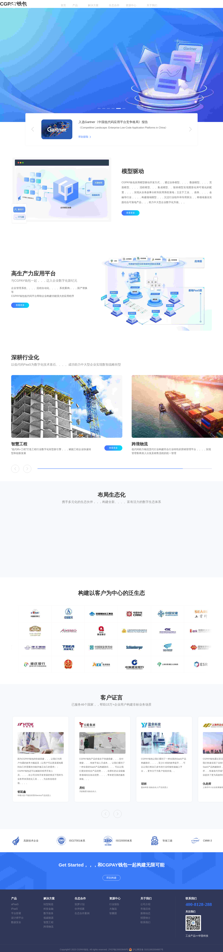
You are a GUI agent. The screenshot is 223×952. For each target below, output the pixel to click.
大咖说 (113, 906)
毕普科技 (203, 933)
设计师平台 (17, 915)
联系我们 (145, 919)
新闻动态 (145, 911)
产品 (75, 5)
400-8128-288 (199, 902)
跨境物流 (48, 924)
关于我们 (152, 5)
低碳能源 (48, 915)
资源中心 (131, 5)
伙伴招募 (80, 906)
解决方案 (93, 5)
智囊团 (113, 911)
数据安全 (16, 919)
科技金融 (48, 906)
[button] (99, 108)
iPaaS (14, 906)
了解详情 (20, 75)
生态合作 (114, 5)
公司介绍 (145, 902)
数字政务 (48, 911)
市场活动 (145, 906)
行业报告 (114, 902)
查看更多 (130, 220)
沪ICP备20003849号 (118, 947)
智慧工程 (48, 919)
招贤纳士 (145, 915)
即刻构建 (203, 5)
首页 (63, 5)
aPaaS (15, 902)
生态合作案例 (82, 911)
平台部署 (16, 911)
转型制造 (48, 902)
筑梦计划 (80, 902)
